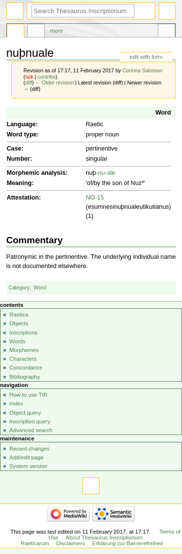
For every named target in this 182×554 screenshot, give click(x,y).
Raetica (18, 315)
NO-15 (95, 197)
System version (28, 466)
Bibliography (24, 377)
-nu (100, 172)
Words (17, 341)
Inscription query (29, 421)
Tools (166, 32)
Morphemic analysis (36, 172)
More (56, 31)
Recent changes (29, 449)
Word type (22, 134)
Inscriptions (23, 333)
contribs (46, 77)
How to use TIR (28, 395)
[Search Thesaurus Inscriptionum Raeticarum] (83, 10)
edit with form (146, 57)
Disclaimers (70, 543)
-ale (110, 172)
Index (16, 403)
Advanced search (30, 430)
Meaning (19, 183)
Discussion (36, 32)
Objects (18, 323)
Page (15, 32)
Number (18, 158)
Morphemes (23, 350)
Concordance (25, 367)
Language (21, 124)
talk (29, 77)
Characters (22, 359)
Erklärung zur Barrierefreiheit (127, 543)
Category (19, 287)
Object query (25, 413)
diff (28, 82)
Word (163, 112)
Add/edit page (26, 457)
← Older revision (54, 82)
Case (14, 148)
